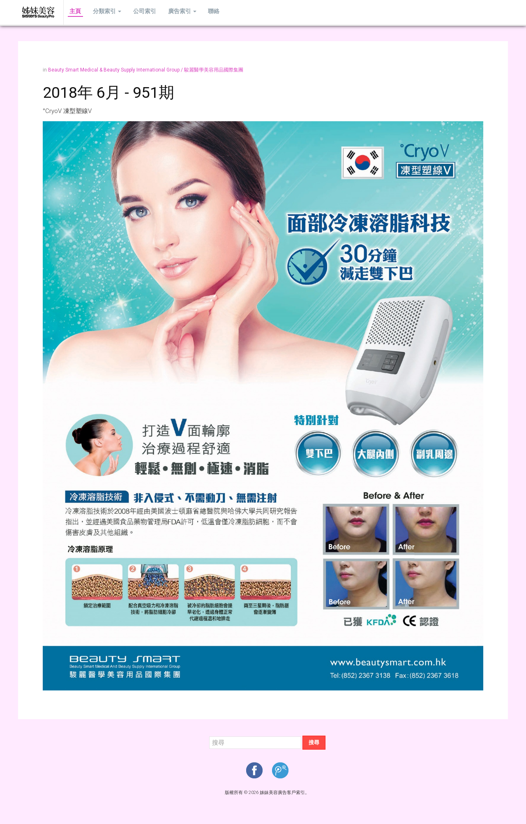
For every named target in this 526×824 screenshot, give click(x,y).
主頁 (73, 12)
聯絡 (197, 12)
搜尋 (314, 742)
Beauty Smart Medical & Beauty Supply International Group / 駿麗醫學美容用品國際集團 (145, 70)
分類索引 (102, 12)
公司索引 (135, 12)
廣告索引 (169, 12)
